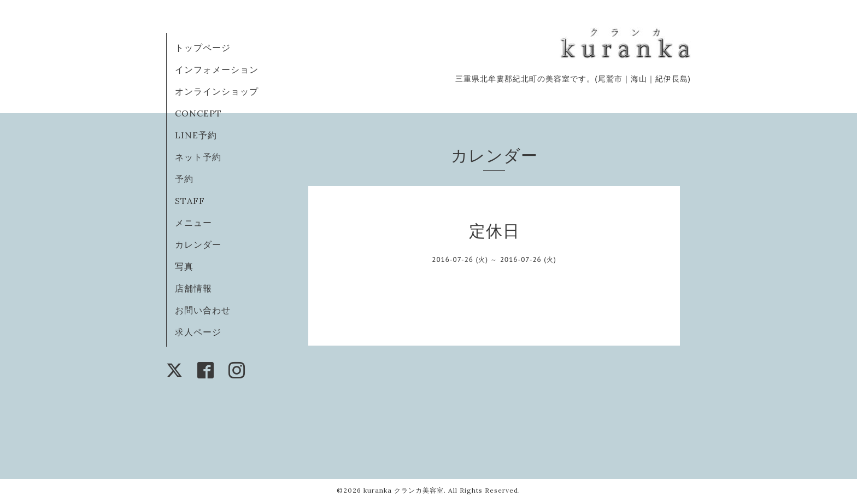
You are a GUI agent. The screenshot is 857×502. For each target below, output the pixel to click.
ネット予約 (198, 156)
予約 (184, 178)
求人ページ (198, 331)
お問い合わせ (203, 310)
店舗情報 (193, 288)
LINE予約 (196, 135)
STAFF (190, 200)
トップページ (203, 47)
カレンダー (198, 244)
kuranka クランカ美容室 (403, 490)
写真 (184, 266)
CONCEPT (198, 113)
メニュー (193, 222)
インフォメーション (217, 69)
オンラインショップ (217, 91)
